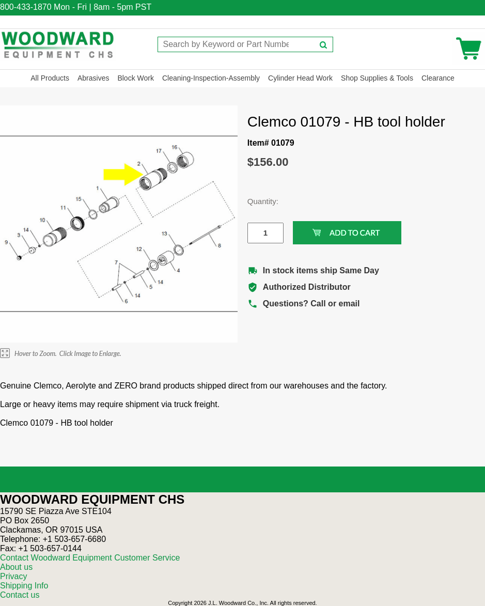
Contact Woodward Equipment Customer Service (90, 557)
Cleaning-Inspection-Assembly (211, 78)
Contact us (19, 595)
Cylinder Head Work (300, 78)
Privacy (13, 576)
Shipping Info (24, 585)
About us (16, 567)
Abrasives (93, 78)
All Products (49, 78)
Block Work (135, 78)
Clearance (438, 78)
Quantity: (257, 201)
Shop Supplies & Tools (377, 78)
